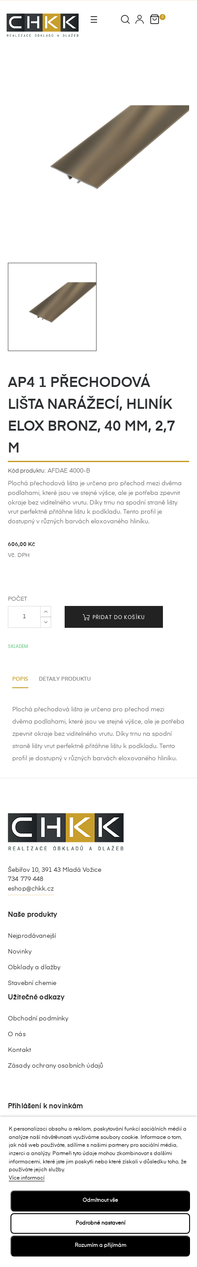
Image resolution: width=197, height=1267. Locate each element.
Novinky (19, 952)
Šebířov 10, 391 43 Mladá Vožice (54, 870)
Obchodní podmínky (38, 1019)
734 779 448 (26, 879)
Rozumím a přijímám (100, 1245)
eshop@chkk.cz (31, 889)
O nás (17, 1034)
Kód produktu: (27, 471)
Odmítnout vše (100, 1200)
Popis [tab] (20, 679)
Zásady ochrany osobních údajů (55, 1066)
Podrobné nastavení (100, 1223)
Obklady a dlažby (34, 967)
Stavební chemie (32, 983)
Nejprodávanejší (32, 936)
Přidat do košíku (114, 617)
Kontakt (19, 1050)
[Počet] (24, 617)
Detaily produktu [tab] (65, 679)
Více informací (27, 1178)
